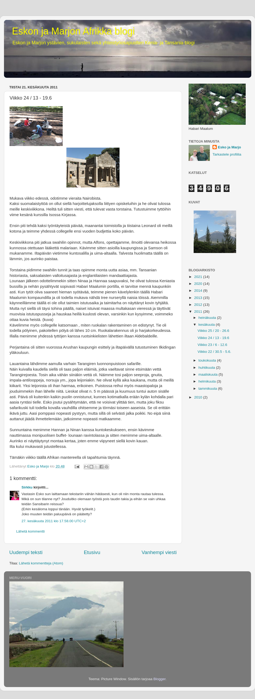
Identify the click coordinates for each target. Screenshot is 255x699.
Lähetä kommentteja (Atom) (41, 563)
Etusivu (92, 552)
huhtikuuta (207, 368)
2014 (198, 291)
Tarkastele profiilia (226, 154)
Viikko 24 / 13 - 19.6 (213, 338)
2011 (198, 312)
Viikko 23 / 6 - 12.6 (212, 345)
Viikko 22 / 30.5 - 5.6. (214, 352)
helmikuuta (207, 381)
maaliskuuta (208, 374)
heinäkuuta (207, 318)
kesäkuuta (207, 325)
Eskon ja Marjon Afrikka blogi (73, 31)
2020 (198, 284)
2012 (198, 305)
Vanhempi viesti (159, 552)
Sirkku (27, 487)
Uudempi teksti (25, 552)
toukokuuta (207, 360)
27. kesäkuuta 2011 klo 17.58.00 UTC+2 (54, 521)
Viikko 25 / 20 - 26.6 (213, 331)
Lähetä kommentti (30, 531)
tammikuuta (208, 389)
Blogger (160, 679)
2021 (198, 277)
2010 (198, 397)
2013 (198, 298)
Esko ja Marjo (229, 147)
